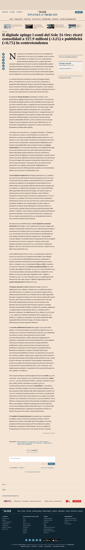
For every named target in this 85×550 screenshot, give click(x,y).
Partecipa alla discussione (32, 452)
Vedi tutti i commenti (48, 467)
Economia (28, 511)
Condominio (25, 527)
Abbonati (79, 12)
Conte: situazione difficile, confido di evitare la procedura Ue (60, 26)
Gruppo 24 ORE (5, 518)
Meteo (45, 525)
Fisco (24, 518)
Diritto (24, 520)
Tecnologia (74, 511)
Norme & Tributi (46, 511)
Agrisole (24, 532)
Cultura (68, 511)
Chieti (19, 444)
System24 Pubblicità (6, 527)
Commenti (54, 511)
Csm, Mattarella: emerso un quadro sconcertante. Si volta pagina (39, 26)
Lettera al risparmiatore (68, 19)
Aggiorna (22, 467)
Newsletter (46, 522)
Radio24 (39, 443)
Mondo (23, 511)
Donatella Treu (30, 443)
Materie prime (46, 19)
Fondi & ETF (27, 19)
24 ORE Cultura (5, 523)
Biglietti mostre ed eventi (49, 530)
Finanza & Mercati (42, 14)
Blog (45, 523)
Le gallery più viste (65, 78)
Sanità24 (25, 530)
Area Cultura (21, 443)
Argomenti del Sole (48, 520)
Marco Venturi (44, 441)
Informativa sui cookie (58, 546)
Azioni (11, 19)
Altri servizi (46, 532)
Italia (19, 511)
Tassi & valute (36, 19)
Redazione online (25, 546)
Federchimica (47, 443)
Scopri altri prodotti (66, 68)
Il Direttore (34, 546)
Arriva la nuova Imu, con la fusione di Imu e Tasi (17, 26)
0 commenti (32, 450)
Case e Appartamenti (48, 529)
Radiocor (66, 522)
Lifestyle (80, 511)
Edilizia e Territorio (27, 525)
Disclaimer (43, 463)
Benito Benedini (22, 441)
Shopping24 (5, 525)
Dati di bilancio (27, 444)
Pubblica (51, 464)
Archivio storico (68, 523)
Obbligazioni (19, 19)
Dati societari (22, 544)
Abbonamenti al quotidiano (71, 518)
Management (61, 511)
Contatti (41, 546)
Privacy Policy (47, 546)
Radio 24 (4, 520)
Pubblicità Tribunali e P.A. (49, 527)
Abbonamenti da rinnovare (71, 520)
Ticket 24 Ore (5, 529)
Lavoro (24, 522)
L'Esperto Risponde (48, 518)
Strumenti (55, 19)
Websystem (71, 544)
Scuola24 (25, 529)
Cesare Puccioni (33, 441)
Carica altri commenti (32, 472)
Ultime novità (65, 63)
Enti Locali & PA (26, 523)
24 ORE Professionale (7, 522)
